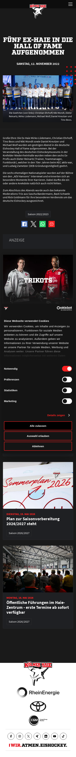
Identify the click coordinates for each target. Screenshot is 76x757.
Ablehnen (38, 446)
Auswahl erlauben (38, 435)
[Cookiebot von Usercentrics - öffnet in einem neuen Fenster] (56, 308)
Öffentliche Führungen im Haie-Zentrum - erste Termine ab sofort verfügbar (37, 607)
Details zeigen (56, 415)
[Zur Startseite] (38, 11)
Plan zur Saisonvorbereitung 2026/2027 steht (33, 521)
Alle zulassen (38, 425)
